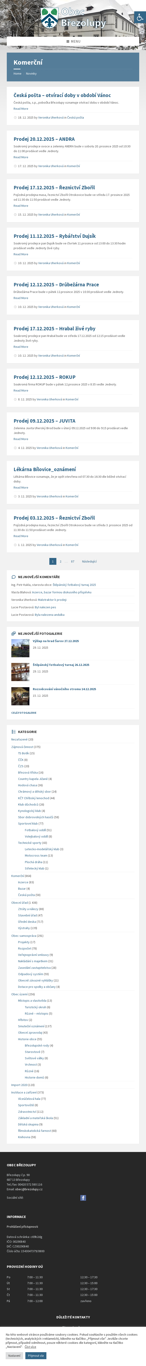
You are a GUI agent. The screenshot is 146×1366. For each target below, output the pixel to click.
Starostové (32, 1052)
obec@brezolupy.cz (29, 1189)
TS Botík (23, 753)
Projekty (24, 942)
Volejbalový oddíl (36, 836)
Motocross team (36, 855)
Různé (29, 1071)
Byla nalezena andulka (50, 615)
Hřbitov (23, 1020)
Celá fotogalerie (23, 712)
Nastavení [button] (14, 1356)
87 (72, 561)
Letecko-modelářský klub (42, 849)
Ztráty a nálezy (28, 909)
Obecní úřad (19, 903)
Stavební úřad (27, 915)
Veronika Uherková (51, 117)
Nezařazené (19, 739)
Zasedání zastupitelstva (34, 968)
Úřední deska (27, 922)
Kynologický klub (29, 811)
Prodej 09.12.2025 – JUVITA (44, 421)
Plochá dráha (33, 862)
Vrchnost (31, 1064)
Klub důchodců (28, 804)
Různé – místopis (36, 1013)
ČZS (21, 766)
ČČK (21, 760)
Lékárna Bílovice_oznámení (45, 469)
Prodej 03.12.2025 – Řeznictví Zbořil (54, 518)
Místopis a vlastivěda (32, 1000)
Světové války (34, 1058)
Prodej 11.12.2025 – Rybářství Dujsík (55, 236)
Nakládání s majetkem (33, 961)
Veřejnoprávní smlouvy (33, 955)
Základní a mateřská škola (35, 1118)
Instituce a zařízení (24, 1092)
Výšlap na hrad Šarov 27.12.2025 (56, 641)
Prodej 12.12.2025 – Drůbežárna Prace (56, 284)
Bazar (22, 888)
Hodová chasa (27, 785)
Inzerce (23, 882)
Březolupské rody (37, 1045)
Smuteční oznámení (31, 1026)
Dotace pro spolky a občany (37, 987)
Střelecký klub (34, 868)
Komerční (73, 166)
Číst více (30, 1347)
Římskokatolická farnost (34, 1131)
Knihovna (24, 1137)
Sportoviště (26, 1105)
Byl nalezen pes (45, 607)
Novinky (31, 73)
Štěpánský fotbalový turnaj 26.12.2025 (61, 665)
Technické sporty (29, 843)
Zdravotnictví (27, 1112)
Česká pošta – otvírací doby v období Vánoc (62, 95)
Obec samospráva (23, 936)
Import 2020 (19, 1085)
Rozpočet (24, 948)
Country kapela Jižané (33, 779)
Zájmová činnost (22, 747)
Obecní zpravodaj (30, 1032)
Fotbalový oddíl (35, 830)
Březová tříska (28, 772)
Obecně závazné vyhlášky (35, 980)
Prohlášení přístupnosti (22, 1227)
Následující (89, 561)
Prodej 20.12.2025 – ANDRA (44, 139)
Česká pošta (75, 117)
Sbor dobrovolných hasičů (35, 817)
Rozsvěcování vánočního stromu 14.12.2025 (64, 689)
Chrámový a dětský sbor (34, 791)
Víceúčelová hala (29, 1099)
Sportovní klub (28, 823)
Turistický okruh (35, 1007)
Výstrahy (24, 928)
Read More (21, 109)
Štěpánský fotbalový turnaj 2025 (74, 585)
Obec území (19, 994)
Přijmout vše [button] (36, 1356)
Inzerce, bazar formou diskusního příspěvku (61, 592)
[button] (140, 17)
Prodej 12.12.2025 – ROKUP (45, 377)
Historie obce (27, 1039)
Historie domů (34, 1077)
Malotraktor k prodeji (52, 600)
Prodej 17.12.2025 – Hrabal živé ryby (55, 328)
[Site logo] (73, 28)
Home (18, 73)
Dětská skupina (28, 1124)
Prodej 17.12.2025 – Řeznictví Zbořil (54, 187)
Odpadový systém (30, 974)
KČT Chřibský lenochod (33, 798)
